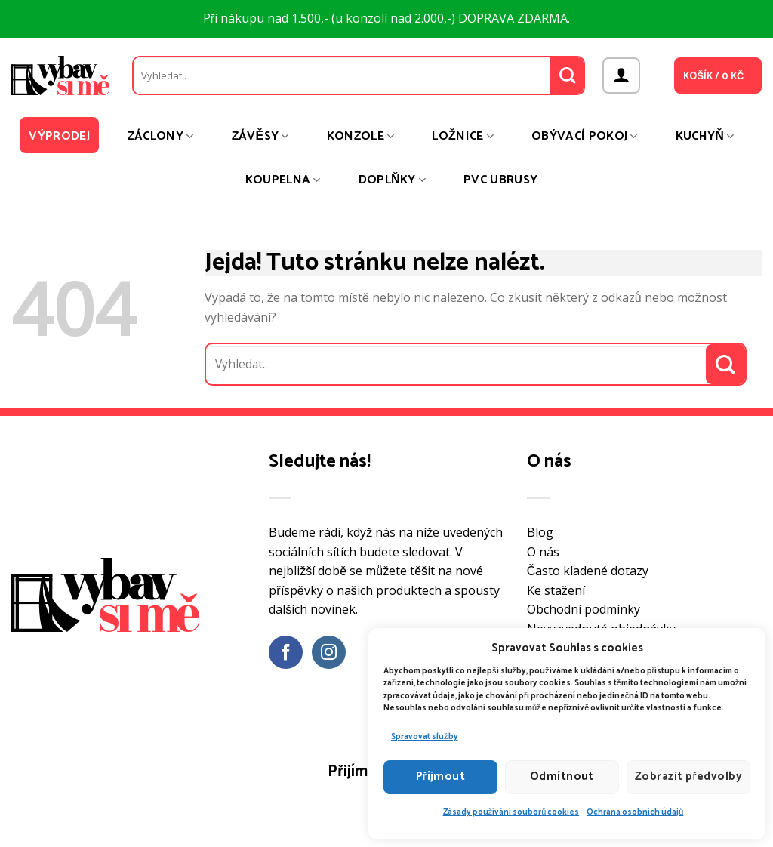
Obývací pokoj (584, 136)
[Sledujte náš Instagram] (329, 653)
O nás (543, 552)
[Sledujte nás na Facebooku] (286, 653)
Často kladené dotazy (588, 570)
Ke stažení (556, 590)
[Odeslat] (567, 75)
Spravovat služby (424, 737)
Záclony (161, 136)
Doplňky (392, 180)
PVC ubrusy (500, 180)
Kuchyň (705, 136)
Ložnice (463, 136)
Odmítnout (562, 776)
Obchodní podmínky (583, 609)
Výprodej (59, 136)
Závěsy (260, 136)
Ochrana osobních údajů (635, 812)
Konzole (361, 136)
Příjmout (441, 776)
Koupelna (283, 180)
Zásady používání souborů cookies (511, 812)
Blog (540, 532)
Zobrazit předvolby (688, 776)
